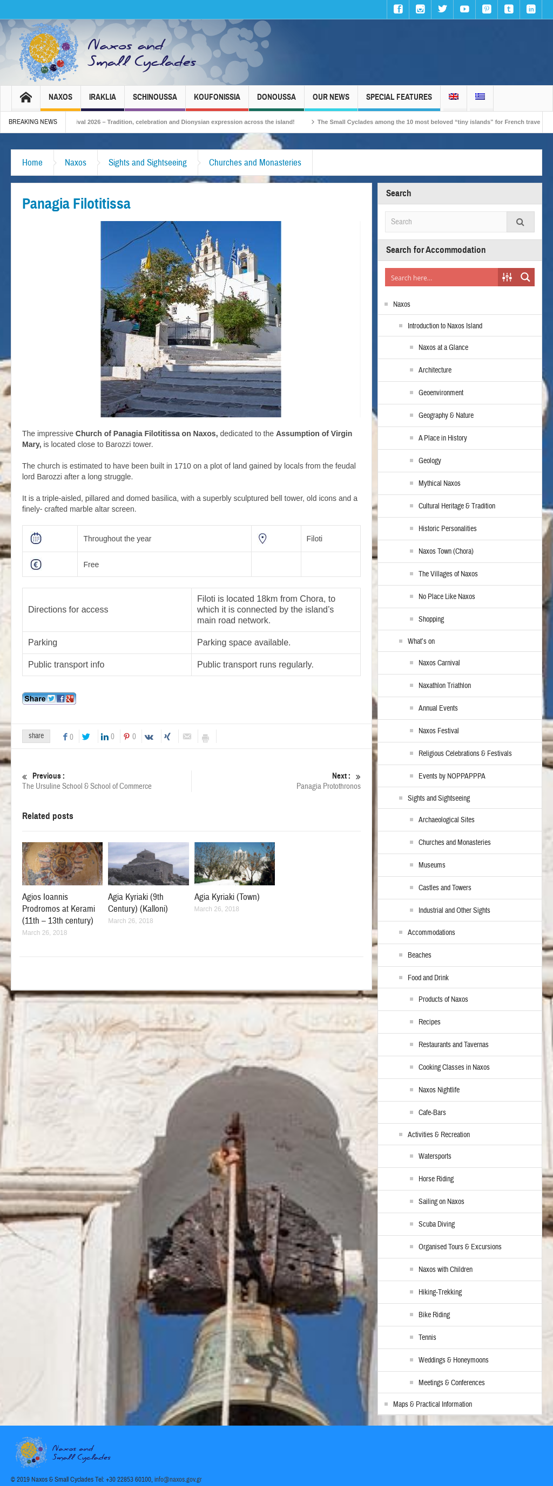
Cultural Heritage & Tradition (457, 506)
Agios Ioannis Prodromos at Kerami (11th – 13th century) (58, 908)
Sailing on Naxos (441, 1202)
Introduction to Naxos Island (445, 326)
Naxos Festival (439, 731)
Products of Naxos (443, 1000)
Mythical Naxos (440, 484)
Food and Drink (428, 978)
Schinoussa (155, 101)
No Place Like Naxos (447, 597)
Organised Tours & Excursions (460, 1247)
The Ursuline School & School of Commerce (106, 781)
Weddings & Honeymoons (454, 1360)
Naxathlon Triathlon (445, 686)
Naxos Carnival (439, 663)
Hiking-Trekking (440, 1292)
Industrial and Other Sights (454, 911)
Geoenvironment (441, 393)
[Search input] (442, 277)
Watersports (435, 1156)
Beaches (419, 955)
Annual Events (438, 708)
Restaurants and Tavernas (454, 1045)
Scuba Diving (437, 1224)
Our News (331, 101)
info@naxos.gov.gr (178, 1479)
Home (32, 162)
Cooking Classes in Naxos (454, 1067)
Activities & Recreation (439, 1135)
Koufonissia (217, 101)
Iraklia (102, 101)
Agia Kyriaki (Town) (227, 897)
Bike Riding (434, 1315)
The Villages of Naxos (448, 574)
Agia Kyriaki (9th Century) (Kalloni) (138, 902)
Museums (432, 865)
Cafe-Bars (432, 1113)
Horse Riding (436, 1179)
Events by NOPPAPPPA (452, 776)
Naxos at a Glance (443, 348)
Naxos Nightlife (439, 1090)
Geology (430, 461)
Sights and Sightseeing (148, 162)
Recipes (430, 1022)
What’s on (421, 641)
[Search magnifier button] (525, 277)
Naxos (60, 101)
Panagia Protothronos (276, 781)
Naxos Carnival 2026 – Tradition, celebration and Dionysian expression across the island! (183, 122)
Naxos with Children (446, 1270)
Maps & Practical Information (432, 1404)
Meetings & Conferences (452, 1383)
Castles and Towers (445, 888)
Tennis (427, 1338)
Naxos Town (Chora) (446, 551)
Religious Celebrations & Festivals (465, 754)
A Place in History (443, 438)
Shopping (431, 619)
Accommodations (431, 933)
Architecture (435, 370)
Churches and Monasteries (255, 162)
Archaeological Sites (447, 820)
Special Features (399, 101)
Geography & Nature (446, 416)
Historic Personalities (448, 529)
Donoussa (276, 101)
